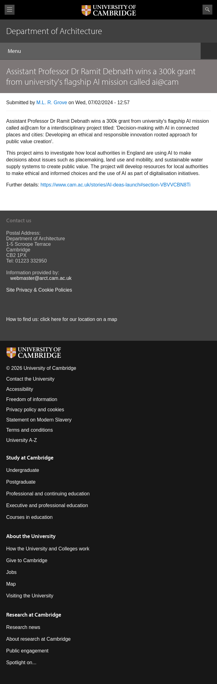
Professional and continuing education (48, 493)
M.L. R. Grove (51, 102)
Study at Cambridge (29, 457)
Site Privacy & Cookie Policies (39, 290)
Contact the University (30, 379)
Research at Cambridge (33, 614)
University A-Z (21, 440)
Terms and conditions (29, 430)
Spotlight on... (21, 662)
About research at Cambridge (38, 639)
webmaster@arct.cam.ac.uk (41, 278)
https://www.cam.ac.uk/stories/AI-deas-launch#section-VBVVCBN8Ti (115, 184)
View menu (10, 10)
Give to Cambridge (26, 560)
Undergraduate (22, 470)
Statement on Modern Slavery (39, 419)
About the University (31, 536)
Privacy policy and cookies (35, 409)
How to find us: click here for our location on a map (61, 319)
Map (11, 584)
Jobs (11, 572)
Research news (23, 627)
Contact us (18, 220)
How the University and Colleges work (47, 548)
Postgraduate (20, 482)
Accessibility (19, 389)
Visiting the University (29, 595)
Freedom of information (31, 399)
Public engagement (27, 650)
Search (207, 10)
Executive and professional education (47, 505)
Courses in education (29, 517)
